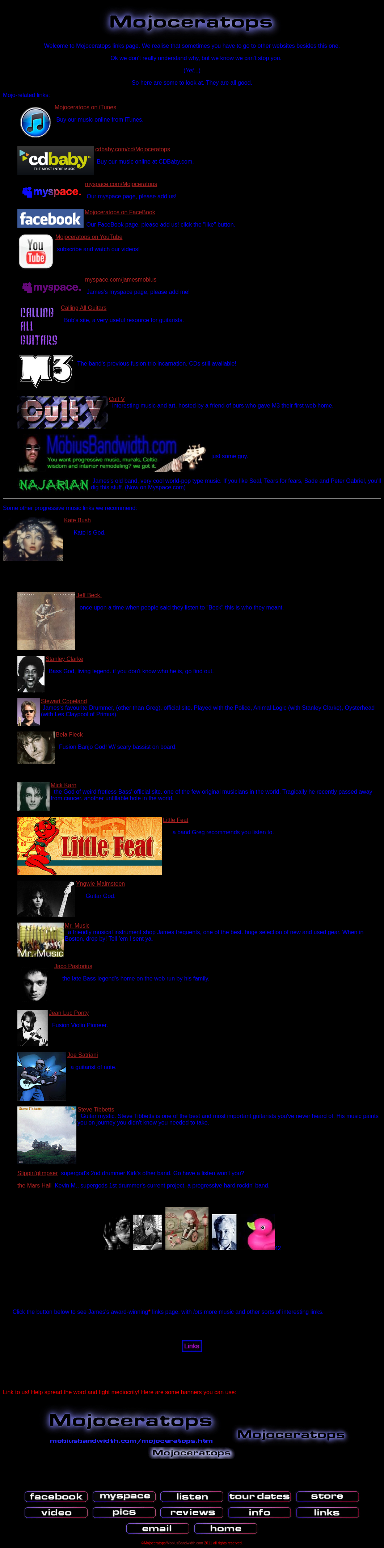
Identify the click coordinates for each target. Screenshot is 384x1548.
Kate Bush (77, 520)
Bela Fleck (69, 734)
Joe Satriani (82, 1055)
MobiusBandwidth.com (185, 1543)
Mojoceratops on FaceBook (120, 212)
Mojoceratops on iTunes (85, 107)
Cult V (117, 399)
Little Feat (175, 820)
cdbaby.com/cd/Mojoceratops (132, 149)
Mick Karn (63, 785)
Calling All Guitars (83, 308)
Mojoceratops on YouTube (88, 237)
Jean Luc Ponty (69, 1013)
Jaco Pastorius (73, 966)
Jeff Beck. (89, 595)
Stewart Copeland (64, 701)
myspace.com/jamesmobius (120, 280)
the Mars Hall (34, 1185)
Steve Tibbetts (95, 1109)
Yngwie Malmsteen (100, 884)
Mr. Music (77, 926)
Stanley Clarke (64, 659)
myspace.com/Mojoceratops (121, 184)
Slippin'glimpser (37, 1173)
